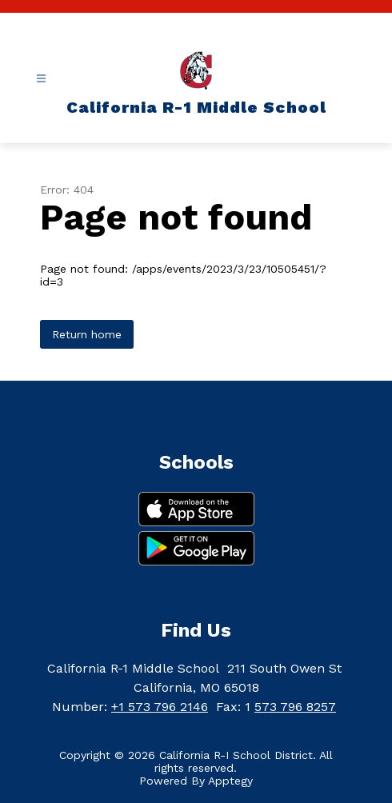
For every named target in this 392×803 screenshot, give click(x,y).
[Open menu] (41, 79)
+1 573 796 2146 (159, 706)
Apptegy (230, 780)
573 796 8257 (295, 706)
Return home (87, 334)
